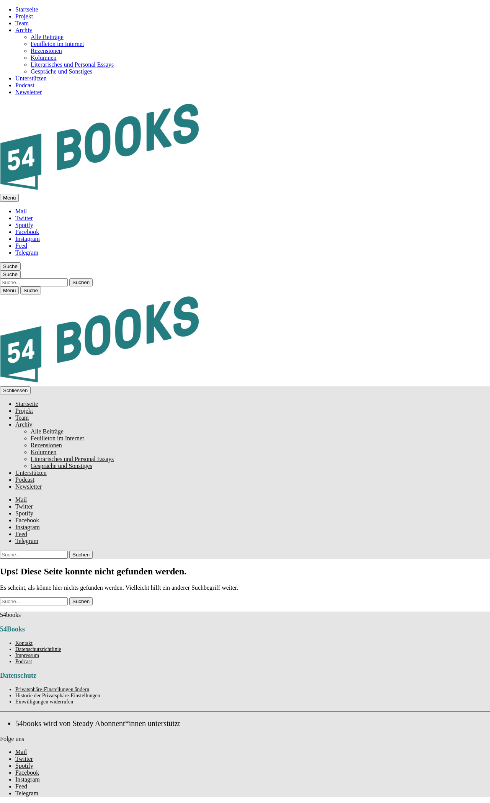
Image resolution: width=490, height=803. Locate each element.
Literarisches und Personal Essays (72, 64)
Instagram (27, 239)
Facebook (27, 232)
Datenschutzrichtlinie (38, 649)
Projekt (24, 16)
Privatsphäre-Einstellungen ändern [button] (52, 689)
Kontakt (24, 643)
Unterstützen (31, 78)
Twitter (24, 218)
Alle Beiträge (47, 37)
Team (22, 23)
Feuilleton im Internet (57, 44)
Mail (21, 211)
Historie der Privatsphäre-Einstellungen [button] (57, 695)
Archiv (23, 30)
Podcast (24, 85)
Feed (21, 245)
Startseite (26, 9)
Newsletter (28, 92)
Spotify (24, 225)
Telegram (26, 252)
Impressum (27, 655)
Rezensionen (46, 50)
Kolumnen (44, 57)
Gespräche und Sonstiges (61, 71)
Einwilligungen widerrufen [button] (44, 702)
